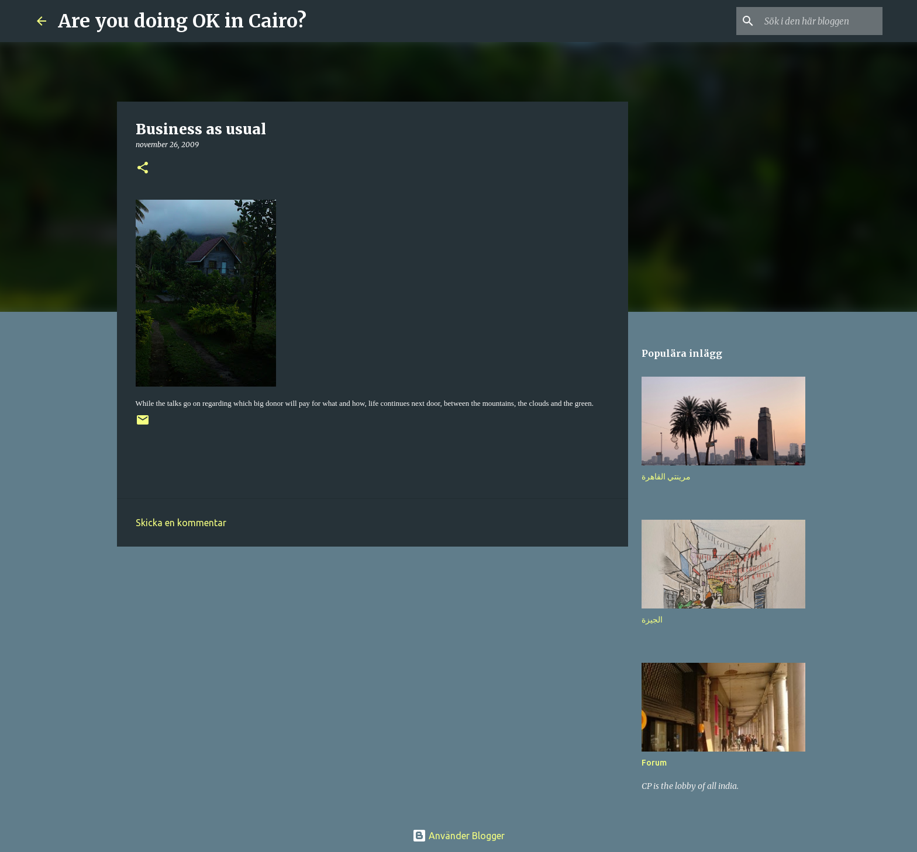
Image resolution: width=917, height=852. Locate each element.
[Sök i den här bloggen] (821, 21)
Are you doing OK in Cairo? (182, 21)
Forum (654, 762)
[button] (143, 168)
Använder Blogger (458, 835)
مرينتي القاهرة (666, 476)
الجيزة (652, 619)
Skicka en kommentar (181, 522)
